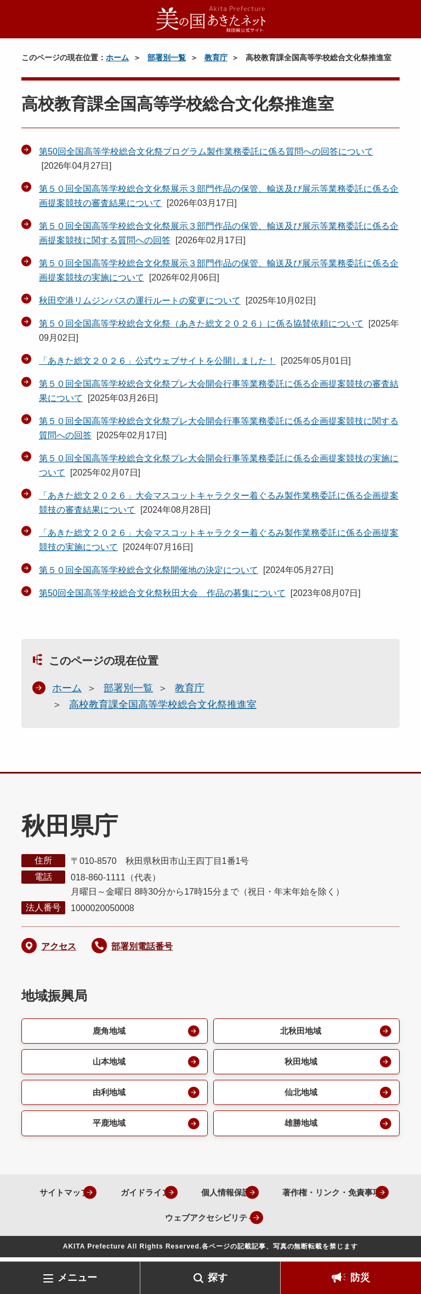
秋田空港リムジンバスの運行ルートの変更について (140, 300)
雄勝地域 (299, 1126)
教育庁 (215, 57)
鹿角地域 (108, 1031)
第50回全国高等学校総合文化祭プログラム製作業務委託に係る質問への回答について (206, 151)
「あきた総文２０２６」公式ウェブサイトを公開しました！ (157, 360)
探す (217, 1277)
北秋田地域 (300, 1031)
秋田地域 (299, 1063)
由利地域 (108, 1095)
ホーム (117, 57)
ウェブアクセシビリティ (271, 1221)
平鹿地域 (108, 1126)
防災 (360, 1277)
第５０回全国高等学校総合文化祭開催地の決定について (148, 570)
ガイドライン (201, 1196)
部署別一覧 (166, 57)
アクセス (58, 946)
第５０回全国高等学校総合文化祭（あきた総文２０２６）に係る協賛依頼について (201, 323)
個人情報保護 (288, 1196)
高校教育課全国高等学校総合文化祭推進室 (163, 704)
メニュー (77, 1277)
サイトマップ (115, 1196)
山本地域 (108, 1063)
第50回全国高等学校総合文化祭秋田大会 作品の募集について (162, 593)
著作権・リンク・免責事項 (136, 1221)
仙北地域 (299, 1095)
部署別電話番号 (142, 946)
